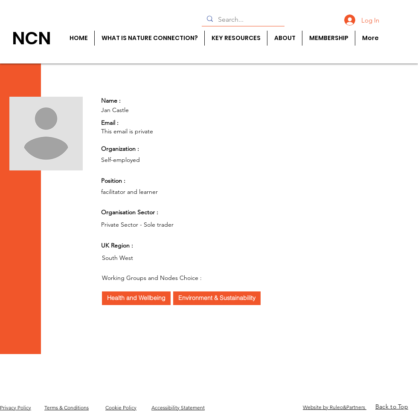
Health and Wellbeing (136, 298)
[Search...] (242, 20)
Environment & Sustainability (216, 298)
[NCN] (31, 38)
